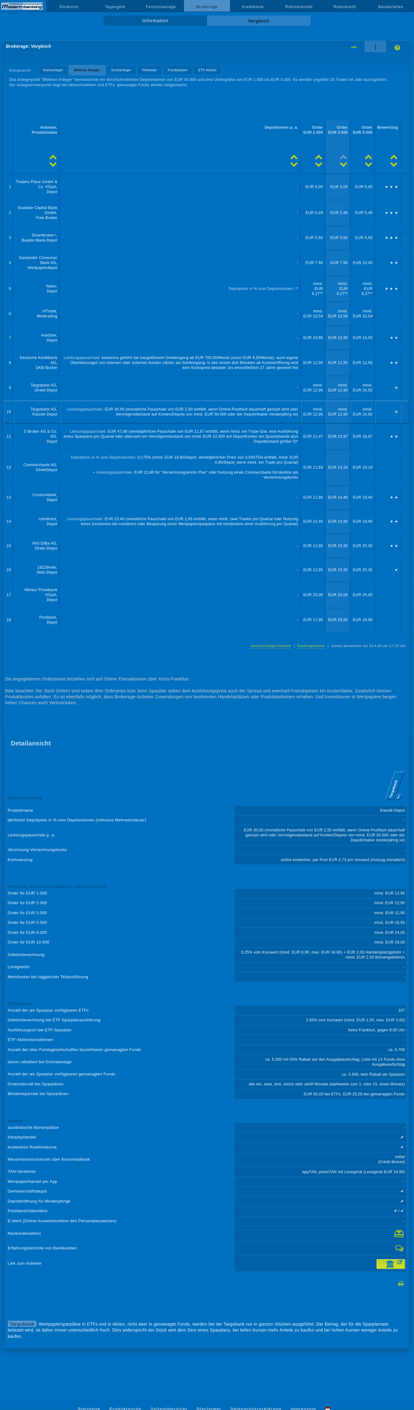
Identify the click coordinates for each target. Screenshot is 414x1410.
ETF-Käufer (207, 70)
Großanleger (121, 70)
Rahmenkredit (299, 7)
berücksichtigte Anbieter (271, 646)
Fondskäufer (177, 70)
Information (155, 20)
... (405, 187)
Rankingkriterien (311, 646)
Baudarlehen (390, 7)
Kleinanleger (53, 70)
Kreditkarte (253, 7)
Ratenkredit (345, 7)
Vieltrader (149, 70)
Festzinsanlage (161, 7)
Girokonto (69, 7)
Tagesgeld (115, 7)
